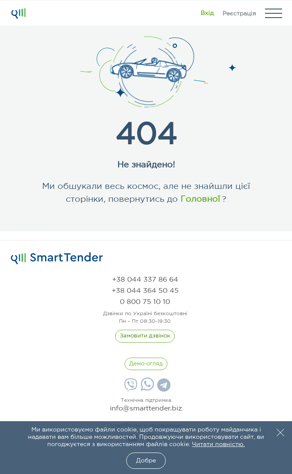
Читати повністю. (218, 444)
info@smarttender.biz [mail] (146, 408)
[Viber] (129, 388)
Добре (146, 460)
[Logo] (18, 13)
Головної (199, 199)
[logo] (57, 258)
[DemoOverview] (146, 364)
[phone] (145, 279)
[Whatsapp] (146, 389)
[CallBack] (145, 336)
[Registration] (239, 13)
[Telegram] (162, 388)
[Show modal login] (207, 13)
